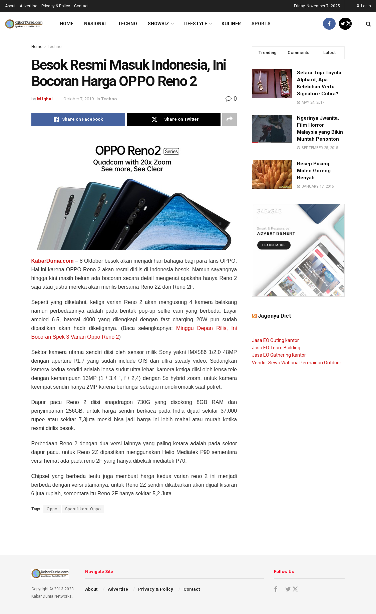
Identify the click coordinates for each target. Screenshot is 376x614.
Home (66, 23)
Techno (127, 23)
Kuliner (231, 23)
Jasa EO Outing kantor (275, 340)
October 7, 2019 (78, 98)
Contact (81, 6)
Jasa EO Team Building (276, 347)
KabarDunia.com (52, 261)
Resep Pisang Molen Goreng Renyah (314, 171)
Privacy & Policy (55, 6)
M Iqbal (45, 98)
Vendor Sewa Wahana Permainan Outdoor (296, 362)
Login (364, 6)
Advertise (28, 6)
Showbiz (158, 23)
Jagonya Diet (274, 316)
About (10, 6)
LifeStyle (195, 23)
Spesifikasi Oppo (83, 509)
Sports (261, 23)
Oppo (52, 509)
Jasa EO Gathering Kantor (279, 355)
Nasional (95, 23)
